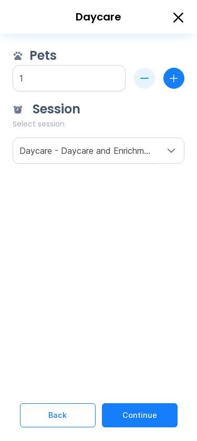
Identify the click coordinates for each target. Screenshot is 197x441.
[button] (171, 150)
